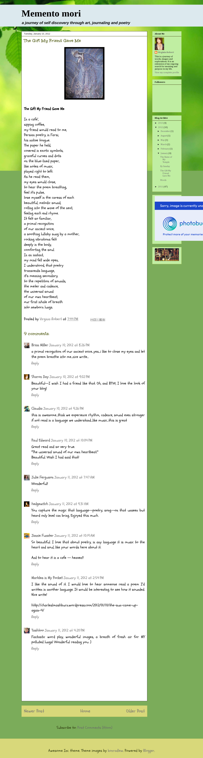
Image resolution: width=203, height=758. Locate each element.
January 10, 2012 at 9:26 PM (63, 408)
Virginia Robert (166, 52)
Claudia (36, 408)
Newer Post (34, 711)
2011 (161, 187)
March (164, 144)
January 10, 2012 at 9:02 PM (70, 376)
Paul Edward (40, 440)
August (164, 136)
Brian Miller (39, 345)
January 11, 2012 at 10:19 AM (74, 535)
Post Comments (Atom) (94, 727)
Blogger (148, 750)
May (163, 140)
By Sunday (165, 166)
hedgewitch (39, 503)
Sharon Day (40, 376)
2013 (161, 123)
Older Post (135, 711)
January (164, 153)
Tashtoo (37, 630)
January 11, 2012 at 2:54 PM (84, 577)
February (165, 149)
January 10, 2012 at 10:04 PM (71, 440)
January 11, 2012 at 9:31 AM (68, 503)
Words (163, 180)
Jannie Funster (42, 535)
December (166, 131)
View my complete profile (167, 72)
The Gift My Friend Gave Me (165, 173)
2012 (161, 127)
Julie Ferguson (42, 477)
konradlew (115, 750)
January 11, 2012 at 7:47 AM (74, 477)
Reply (35, 363)
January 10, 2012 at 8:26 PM (69, 345)
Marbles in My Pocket (47, 577)
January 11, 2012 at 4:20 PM (65, 630)
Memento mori (51, 13)
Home (85, 711)
